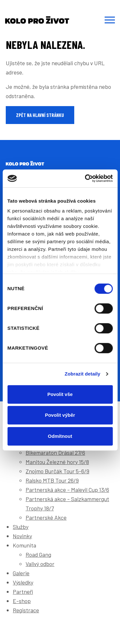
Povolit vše (60, 394)
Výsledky (23, 582)
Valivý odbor (40, 563)
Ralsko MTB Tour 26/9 (52, 480)
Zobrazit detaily (82, 373)
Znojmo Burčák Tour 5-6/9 (57, 471)
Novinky (22, 535)
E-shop (22, 600)
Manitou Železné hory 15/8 (57, 461)
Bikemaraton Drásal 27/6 (55, 452)
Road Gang (38, 554)
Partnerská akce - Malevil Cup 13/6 (67, 489)
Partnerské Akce (46, 517)
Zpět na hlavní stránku (40, 115)
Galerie (21, 573)
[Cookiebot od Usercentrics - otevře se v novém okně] (85, 178)
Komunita (24, 545)
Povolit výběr (60, 415)
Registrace (26, 610)
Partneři (23, 591)
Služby (20, 526)
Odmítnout (60, 436)
